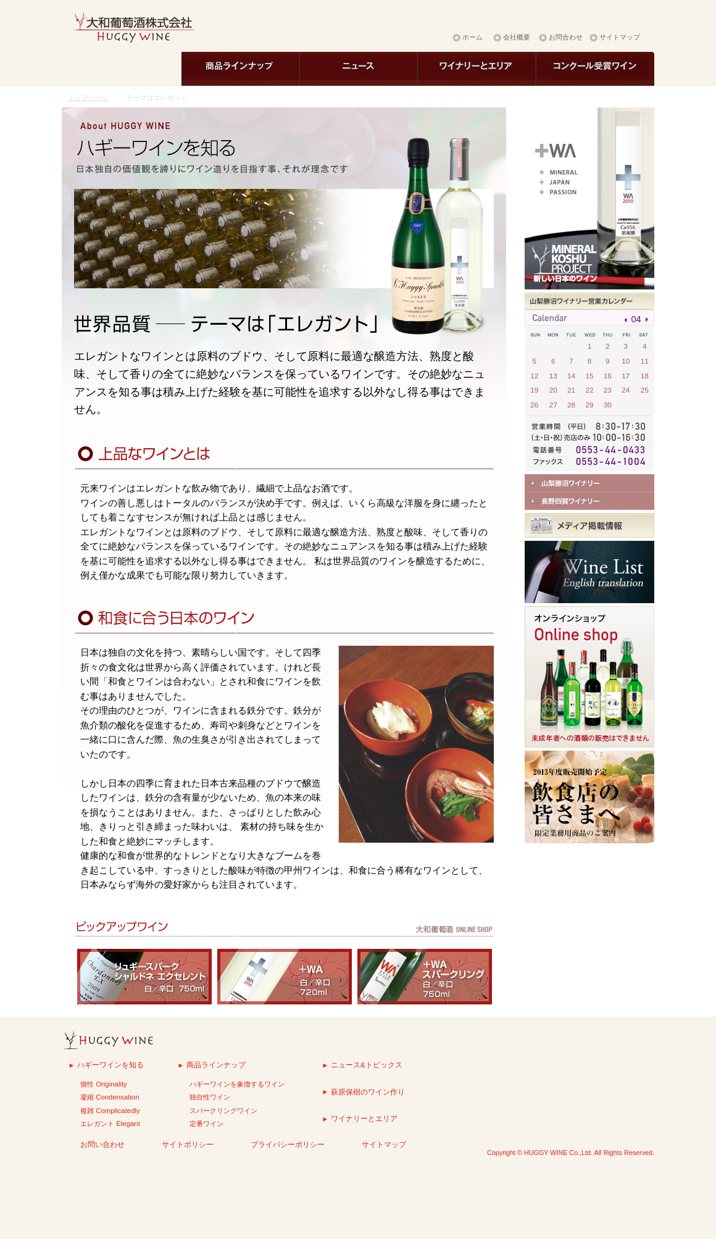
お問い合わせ (102, 1144)
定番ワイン (206, 1123)
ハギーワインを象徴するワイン (237, 1084)
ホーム (472, 37)
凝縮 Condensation (109, 1097)
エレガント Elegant (110, 1123)
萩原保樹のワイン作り (368, 1092)
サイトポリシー (188, 1144)
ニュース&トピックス (366, 1065)
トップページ (88, 97)
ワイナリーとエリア (364, 1118)
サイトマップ (619, 37)
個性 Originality (103, 1084)
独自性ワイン (209, 1097)
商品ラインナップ (216, 1065)
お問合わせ (566, 37)
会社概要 (516, 37)
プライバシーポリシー (288, 1144)
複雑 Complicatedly (110, 1110)
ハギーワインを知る (110, 1065)
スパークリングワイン (223, 1110)
